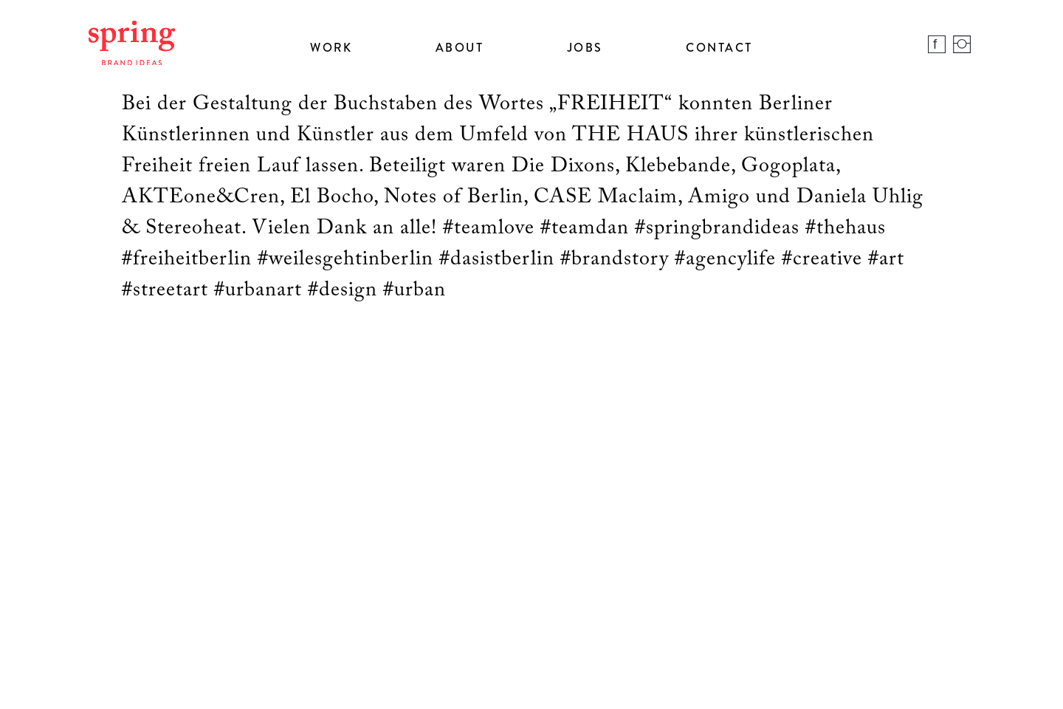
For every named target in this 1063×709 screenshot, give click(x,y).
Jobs (585, 47)
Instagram (962, 44)
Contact (719, 47)
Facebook (937, 44)
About (460, 47)
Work (331, 47)
